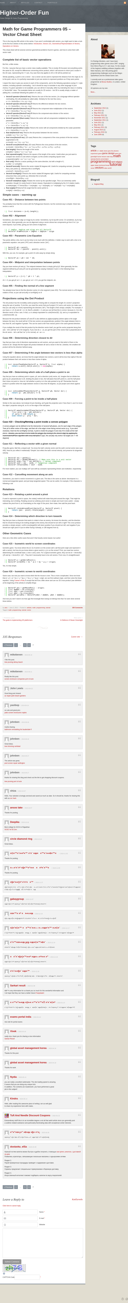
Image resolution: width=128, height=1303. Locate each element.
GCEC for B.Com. (11, 829)
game (100, 153)
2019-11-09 (56, 868)
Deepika (14, 822)
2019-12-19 (51, 942)
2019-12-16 (39, 913)
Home (2, 2)
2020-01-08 (31, 986)
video (105, 168)
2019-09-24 (25, 705)
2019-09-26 (25, 722)
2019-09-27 (25, 756)
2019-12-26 (35, 971)
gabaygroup (17, 899)
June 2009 (97, 134)
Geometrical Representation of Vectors (66, 44)
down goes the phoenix (111, 151)
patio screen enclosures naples (16, 713)
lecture (104, 156)
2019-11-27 (39, 882)
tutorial (48, 607)
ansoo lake (16, 807)
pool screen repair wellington (15, 763)
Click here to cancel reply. (12, 1206)
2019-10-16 (25, 822)
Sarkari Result (10, 1039)
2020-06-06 (45, 1132)
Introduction (38, 44)
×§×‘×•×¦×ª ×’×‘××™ (21, 882)
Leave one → (77, 637)
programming (40, 607)
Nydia (13, 1077)
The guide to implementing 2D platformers (17, 620)
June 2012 (97, 110)
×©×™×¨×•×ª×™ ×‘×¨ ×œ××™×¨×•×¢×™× (34, 853)
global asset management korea (28, 1048)
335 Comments (77, 607)
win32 (110, 168)
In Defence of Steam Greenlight (71, 620)
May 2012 (97, 113)
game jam (118, 153)
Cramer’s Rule (19, 580)
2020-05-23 (56, 1115)
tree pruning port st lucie (13, 781)
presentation (105, 159)
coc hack (13, 798)
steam (97, 165)
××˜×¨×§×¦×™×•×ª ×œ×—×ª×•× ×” (29, 956)
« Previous (8, 645)
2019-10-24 (38, 839)
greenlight (94, 156)
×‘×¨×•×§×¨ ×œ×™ (20, 971)
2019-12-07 (29, 899)
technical (102, 165)
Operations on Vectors (11, 46)
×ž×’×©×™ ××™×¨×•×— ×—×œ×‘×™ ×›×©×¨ (35, 928)
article (93, 150)
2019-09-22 (29, 688)
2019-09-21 (28, 672)
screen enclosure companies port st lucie (19, 679)
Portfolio (52, 2)
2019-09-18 (28, 655)
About (13, 2)
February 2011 (99, 127)
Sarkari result (17, 985)
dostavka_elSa (18, 1146)
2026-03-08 (32, 1147)
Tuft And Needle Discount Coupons (30, 1115)
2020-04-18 (52, 1048)
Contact (38, 2)
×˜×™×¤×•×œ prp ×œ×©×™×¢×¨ (28, 942)
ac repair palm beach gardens (15, 696)
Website (42, 1225)
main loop (110, 156)
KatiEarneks (77, 1199)
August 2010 (98, 130)
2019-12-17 (65, 928)
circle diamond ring (21, 839)
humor (99, 156)
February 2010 (99, 132)
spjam (92, 165)
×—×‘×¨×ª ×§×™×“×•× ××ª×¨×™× (30, 867)
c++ (98, 151)
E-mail (42, 1218)
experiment (94, 153)
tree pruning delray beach (14, 662)
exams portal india (20, 1016)
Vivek (13, 1031)
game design (108, 153)
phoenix (97, 159)
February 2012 (99, 115)
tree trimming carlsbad (12, 746)
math (34, 607)
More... (93, 92)
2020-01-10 (61, 1002)
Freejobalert (40, 993)
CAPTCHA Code (9, 1277)
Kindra (14, 1098)
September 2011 (100, 120)
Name (42, 1212)
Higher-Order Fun (24, 12)
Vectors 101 (47, 44)
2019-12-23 (54, 957)
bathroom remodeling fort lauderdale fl (18, 729)
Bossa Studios (107, 82)
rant (113, 162)
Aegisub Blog (98, 184)
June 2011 (97, 122)
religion (118, 162)
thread (107, 165)
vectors (99, 167)
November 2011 (99, 118)
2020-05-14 (22, 1077)
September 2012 (100, 108)
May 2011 (97, 125)
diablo (101, 151)
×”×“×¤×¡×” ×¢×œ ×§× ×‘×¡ (25, 1132)
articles (29, 607)
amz (6, 607)
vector (29, 610)
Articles (25, 2)
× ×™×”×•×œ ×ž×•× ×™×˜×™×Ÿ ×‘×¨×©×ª (32, 1002)
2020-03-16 (37, 1017)
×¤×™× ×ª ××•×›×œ (21, 913)
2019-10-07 (22, 791)
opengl (93, 159)
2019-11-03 (64, 853)
